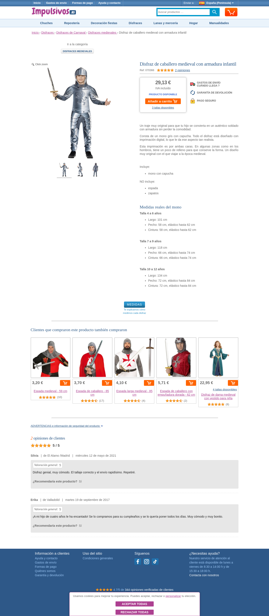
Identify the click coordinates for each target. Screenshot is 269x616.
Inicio (37, 2)
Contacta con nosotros (204, 575)
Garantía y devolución (49, 575)
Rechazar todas (134, 612)
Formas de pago (82, 2)
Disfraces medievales (77, 51)
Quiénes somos (45, 571)
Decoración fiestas (104, 23)
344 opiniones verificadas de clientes (149, 589)
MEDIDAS (134, 304)
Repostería (71, 23)
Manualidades (219, 23)
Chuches (46, 23)
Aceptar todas (134, 604)
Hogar (193, 23)
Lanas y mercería (165, 23)
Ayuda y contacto (109, 2)
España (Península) (216, 2)
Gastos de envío (56, 2)
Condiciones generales (98, 558)
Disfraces (135, 23)
